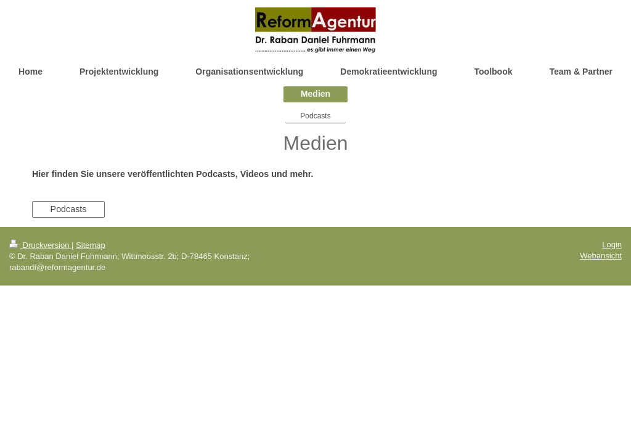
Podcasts (69, 209)
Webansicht (601, 255)
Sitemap (90, 245)
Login (612, 244)
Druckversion (40, 245)
